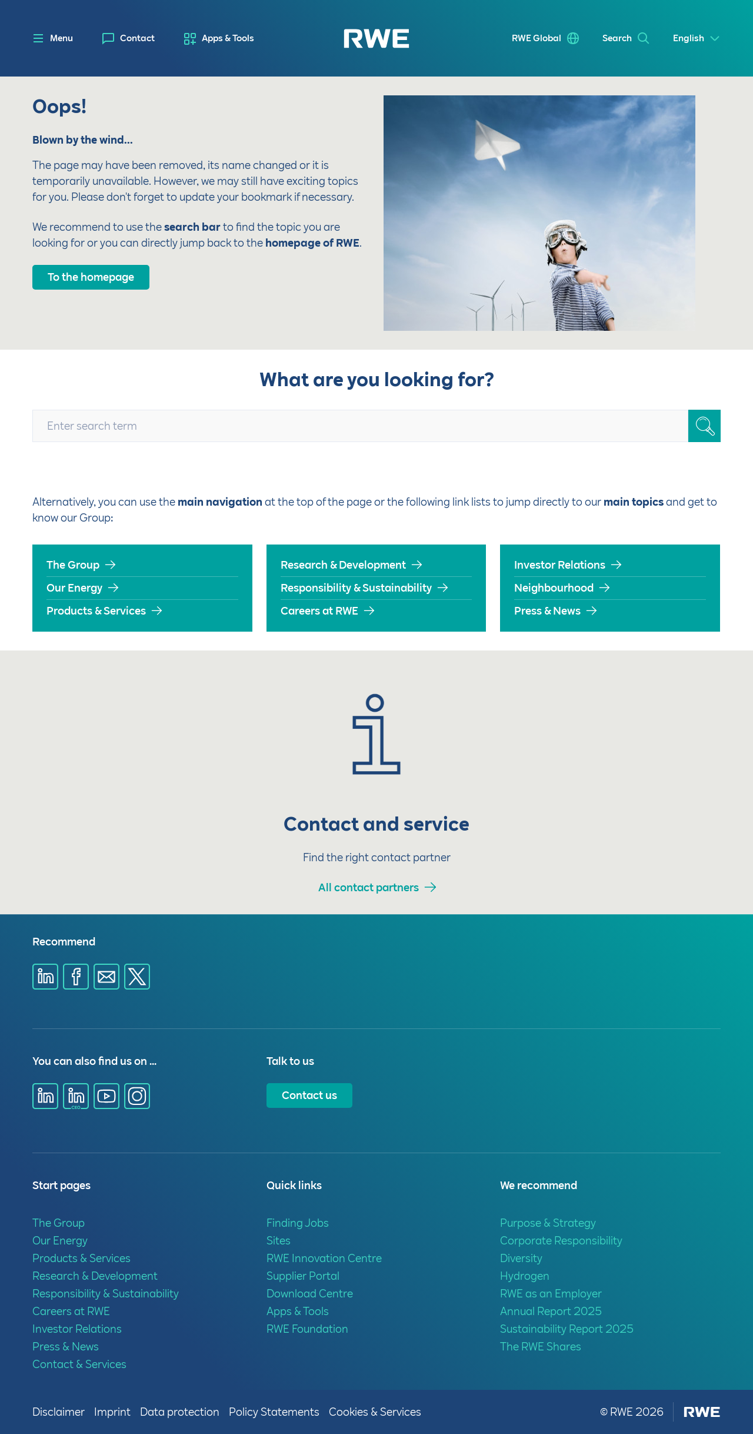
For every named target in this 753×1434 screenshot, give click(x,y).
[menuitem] (128, 39)
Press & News (547, 611)
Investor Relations (559, 565)
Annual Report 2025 (551, 1311)
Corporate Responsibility (561, 1240)
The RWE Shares (540, 1346)
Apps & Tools (228, 38)
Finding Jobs (297, 1223)
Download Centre (309, 1293)
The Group (72, 565)
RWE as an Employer (551, 1293)
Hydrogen (524, 1276)
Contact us (309, 1095)
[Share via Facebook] (76, 977)
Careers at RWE (319, 611)
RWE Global (536, 38)
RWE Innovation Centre (324, 1258)
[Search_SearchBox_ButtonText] (704, 426)
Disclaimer (58, 1412)
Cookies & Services (375, 1412)
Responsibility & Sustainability (356, 588)
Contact (137, 38)
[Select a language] (697, 39)
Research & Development (343, 565)
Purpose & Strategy (548, 1223)
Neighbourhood (554, 588)
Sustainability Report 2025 (567, 1329)
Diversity (521, 1258)
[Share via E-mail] (106, 977)
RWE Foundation (307, 1329)
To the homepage (91, 277)
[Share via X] (137, 977)
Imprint (112, 1412)
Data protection (179, 1412)
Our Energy (74, 588)
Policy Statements (274, 1412)
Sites (278, 1240)
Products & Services (96, 611)
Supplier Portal (302, 1276)
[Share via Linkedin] (45, 977)
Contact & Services (79, 1364)
